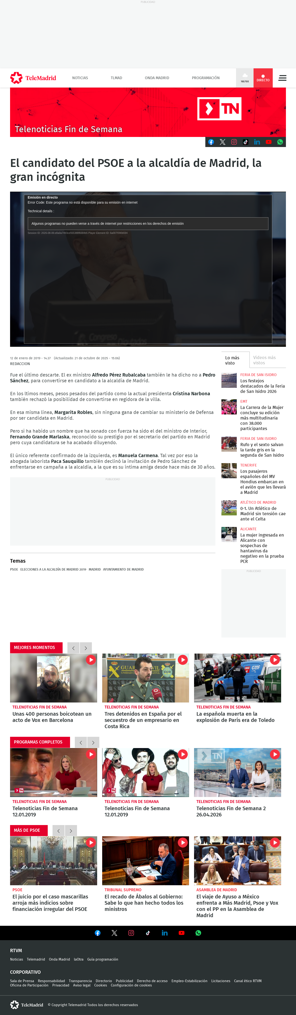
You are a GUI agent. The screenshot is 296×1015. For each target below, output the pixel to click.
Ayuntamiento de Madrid (123, 569)
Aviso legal (81, 985)
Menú (282, 78)
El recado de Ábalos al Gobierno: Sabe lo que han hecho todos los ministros (145, 860)
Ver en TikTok (148, 934)
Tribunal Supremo (123, 890)
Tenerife (248, 465)
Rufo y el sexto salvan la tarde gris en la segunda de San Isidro (229, 444)
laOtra (78, 959)
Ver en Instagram (131, 933)
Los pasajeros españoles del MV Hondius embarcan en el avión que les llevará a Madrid (229, 470)
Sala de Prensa (22, 981)
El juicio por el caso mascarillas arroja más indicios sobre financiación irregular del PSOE (53, 860)
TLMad (116, 78)
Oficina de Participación (29, 985)
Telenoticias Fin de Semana (39, 707)
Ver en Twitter (114, 934)
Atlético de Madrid (258, 502)
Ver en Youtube (181, 933)
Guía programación (102, 959)
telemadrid (26, 1004)
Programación (206, 78)
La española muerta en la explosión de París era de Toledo (237, 678)
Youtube (268, 142)
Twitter (222, 142)
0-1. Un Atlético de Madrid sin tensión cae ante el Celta (229, 507)
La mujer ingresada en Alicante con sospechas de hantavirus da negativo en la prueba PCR (229, 534)
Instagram (234, 142)
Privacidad (60, 985)
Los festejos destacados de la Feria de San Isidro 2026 (229, 380)
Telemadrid (36, 959)
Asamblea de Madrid (216, 890)
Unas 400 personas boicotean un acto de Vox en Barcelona (53, 678)
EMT (243, 401)
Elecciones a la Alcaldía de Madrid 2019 (53, 569)
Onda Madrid (157, 78)
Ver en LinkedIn (165, 933)
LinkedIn (257, 142)
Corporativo (25, 972)
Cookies (100, 985)
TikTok (245, 142)
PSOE (14, 569)
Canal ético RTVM (248, 981)
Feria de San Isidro (258, 375)
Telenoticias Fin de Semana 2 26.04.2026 (237, 772)
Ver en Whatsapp (198, 933)
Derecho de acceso (152, 981)
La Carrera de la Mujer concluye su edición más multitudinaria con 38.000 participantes (229, 406)
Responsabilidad (51, 981)
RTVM (16, 950)
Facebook (211, 142)
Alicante (248, 529)
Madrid (95, 569)
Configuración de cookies (131, 985)
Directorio (104, 981)
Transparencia (80, 981)
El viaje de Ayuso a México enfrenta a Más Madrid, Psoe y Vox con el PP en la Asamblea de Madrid (237, 860)
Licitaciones (220, 981)
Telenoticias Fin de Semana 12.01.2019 (53, 772)
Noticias (80, 78)
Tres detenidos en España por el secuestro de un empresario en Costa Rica (145, 678)
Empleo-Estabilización (189, 981)
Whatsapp (280, 142)
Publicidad (124, 981)
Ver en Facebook (97, 934)
